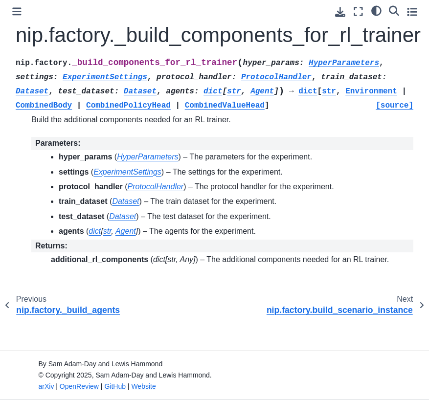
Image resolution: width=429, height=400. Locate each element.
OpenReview (79, 386)
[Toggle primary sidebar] (17, 11)
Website (143, 386)
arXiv (46, 386)
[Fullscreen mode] (358, 11)
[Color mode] (376, 10)
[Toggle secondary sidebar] (412, 11)
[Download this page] (340, 12)
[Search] (394, 10)
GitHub (115, 386)
